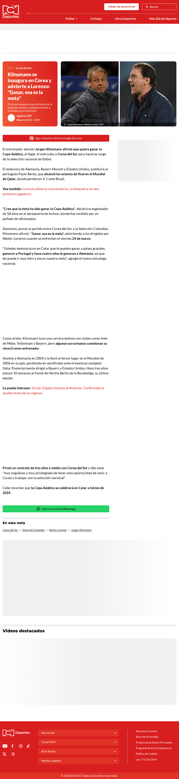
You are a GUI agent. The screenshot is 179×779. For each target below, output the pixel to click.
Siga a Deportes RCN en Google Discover (56, 138)
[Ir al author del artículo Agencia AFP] (11, 118)
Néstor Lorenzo (58, 530)
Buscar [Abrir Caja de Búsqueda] (152, 6)
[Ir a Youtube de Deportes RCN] (5, 746)
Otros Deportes (125, 18)
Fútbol (70, 18)
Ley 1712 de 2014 (146, 759)
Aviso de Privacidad (147, 736)
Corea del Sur (10, 530)
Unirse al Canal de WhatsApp (56, 508)
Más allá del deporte (162, 18)
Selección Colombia (33, 530)
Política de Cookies (147, 753)
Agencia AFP (24, 115)
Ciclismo (96, 18)
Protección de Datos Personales (154, 742)
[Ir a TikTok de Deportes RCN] (28, 746)
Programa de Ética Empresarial (153, 748)
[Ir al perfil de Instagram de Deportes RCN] (20, 746)
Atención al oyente (146, 731)
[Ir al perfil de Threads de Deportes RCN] (13, 754)
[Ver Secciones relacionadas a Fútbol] (76, 18)
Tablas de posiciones (121, 6)
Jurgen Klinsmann (81, 530)
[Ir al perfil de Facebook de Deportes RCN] (12, 746)
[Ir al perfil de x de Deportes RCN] (4, 754)
